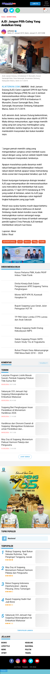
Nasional (11, 538)
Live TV (34, 4)
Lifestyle (5, 646)
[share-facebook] (5, 10)
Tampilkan (43, 363)
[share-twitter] (11, 10)
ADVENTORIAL (11, 17)
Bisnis (4, 643)
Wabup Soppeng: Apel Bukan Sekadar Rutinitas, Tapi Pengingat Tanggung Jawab (19, 554)
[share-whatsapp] (17, 10)
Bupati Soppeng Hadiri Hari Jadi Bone (18, 600)
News (3, 649)
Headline (29, 643)
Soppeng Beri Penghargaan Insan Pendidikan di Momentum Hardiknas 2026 (17, 410)
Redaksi (25, 667)
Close (3, 671)
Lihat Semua (25, 457)
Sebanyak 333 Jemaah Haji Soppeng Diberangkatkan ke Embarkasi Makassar (14, 394)
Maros (27, 242)
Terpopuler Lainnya (25, 630)
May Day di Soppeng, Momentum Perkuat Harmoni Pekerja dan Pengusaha (17, 442)
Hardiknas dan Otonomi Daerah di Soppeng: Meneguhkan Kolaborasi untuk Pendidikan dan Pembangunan (17, 426)
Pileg (35, 242)
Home (3, 17)
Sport (4, 653)
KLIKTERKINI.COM (11, 86)
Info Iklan (33, 667)
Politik (42, 242)
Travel (28, 653)
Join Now (17, 667)
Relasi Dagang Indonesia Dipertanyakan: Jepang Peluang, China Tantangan (17, 586)
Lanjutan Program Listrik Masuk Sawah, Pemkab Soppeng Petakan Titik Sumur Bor (17, 378)
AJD (20, 242)
